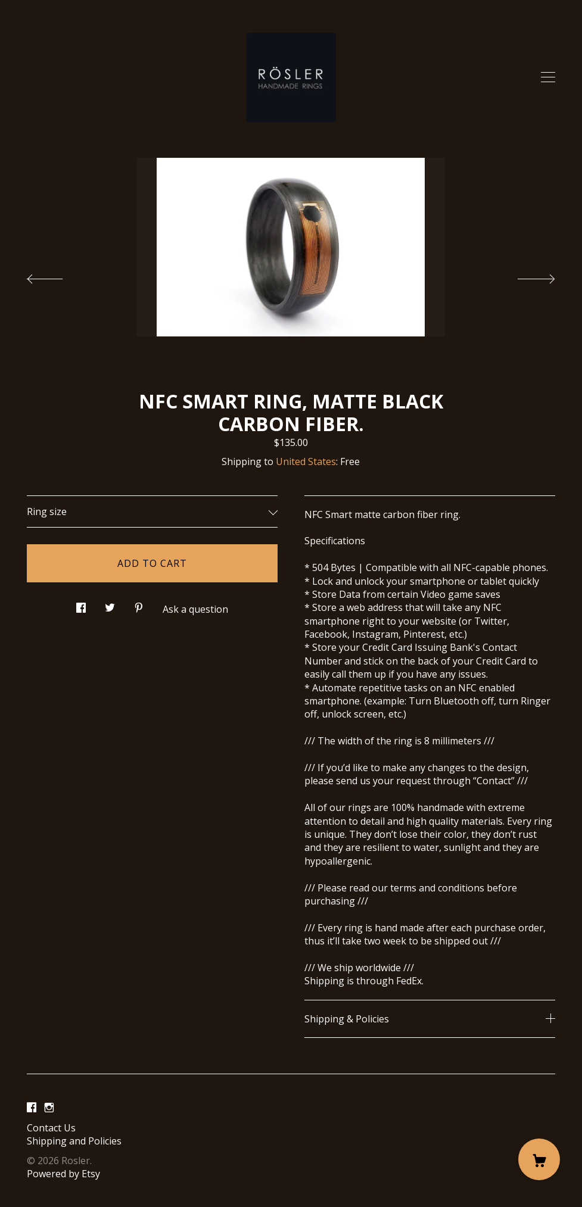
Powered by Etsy (63, 1173)
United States (306, 461)
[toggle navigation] (548, 77)
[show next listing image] (525, 275)
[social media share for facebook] (81, 604)
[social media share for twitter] (110, 604)
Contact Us (51, 1127)
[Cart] (539, 1159)
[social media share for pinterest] (139, 604)
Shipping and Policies (74, 1140)
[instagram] (49, 1107)
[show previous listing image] (56, 275)
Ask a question (195, 609)
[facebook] (31, 1107)
